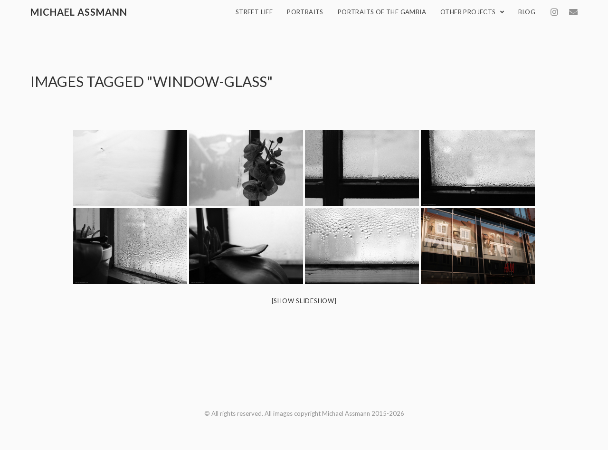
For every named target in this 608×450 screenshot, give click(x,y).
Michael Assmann (78, 12)
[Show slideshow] (304, 301)
